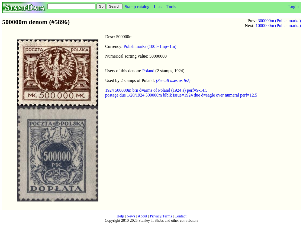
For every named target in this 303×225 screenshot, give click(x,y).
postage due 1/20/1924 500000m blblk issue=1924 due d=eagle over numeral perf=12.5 (181, 95)
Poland (148, 70)
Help (120, 216)
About (142, 216)
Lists (158, 6)
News (131, 216)
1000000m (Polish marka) (278, 25)
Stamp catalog (137, 6)
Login (293, 6)
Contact (180, 216)
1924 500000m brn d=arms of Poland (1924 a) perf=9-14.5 (156, 90)
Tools (171, 6)
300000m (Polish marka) (279, 20)
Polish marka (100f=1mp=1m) (150, 46)
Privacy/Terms (161, 216)
